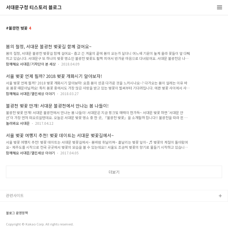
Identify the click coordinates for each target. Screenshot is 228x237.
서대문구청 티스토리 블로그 (34, 7)
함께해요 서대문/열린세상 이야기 (30, 93)
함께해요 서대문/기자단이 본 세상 (31, 63)
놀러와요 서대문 (18, 123)
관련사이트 (15, 195)
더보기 (114, 172)
